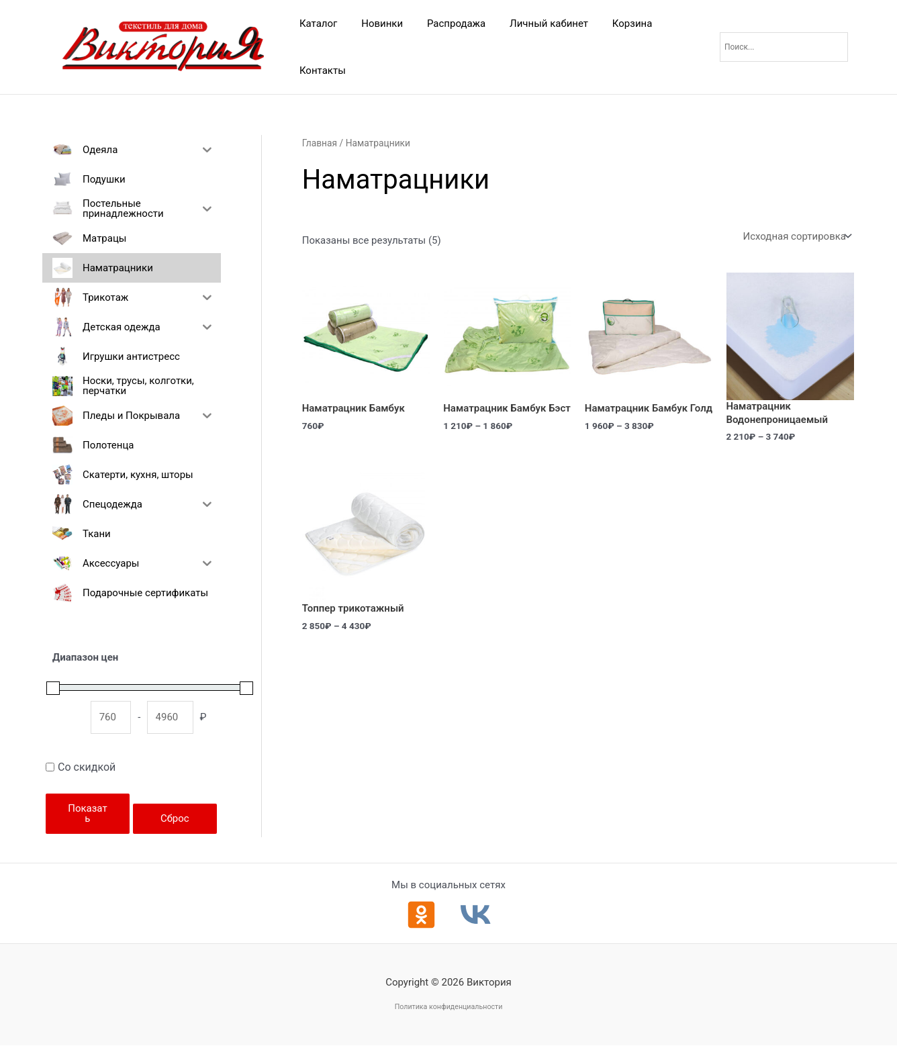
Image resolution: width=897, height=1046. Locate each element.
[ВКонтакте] (476, 915)
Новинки (376, 23)
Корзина (615, 23)
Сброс (174, 818)
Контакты (320, 70)
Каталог (316, 23)
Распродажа (446, 23)
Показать (87, 813)
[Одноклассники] (421, 915)
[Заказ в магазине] (796, 237)
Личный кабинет (535, 23)
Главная (319, 143)
